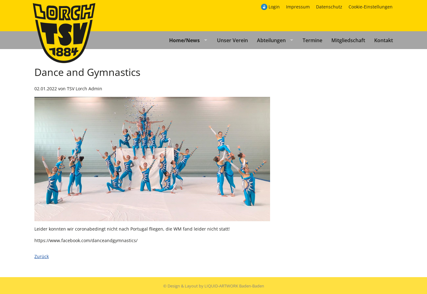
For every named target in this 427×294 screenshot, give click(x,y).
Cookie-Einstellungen (371, 7)
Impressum (298, 7)
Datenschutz (329, 7)
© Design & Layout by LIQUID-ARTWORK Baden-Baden (213, 286)
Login (274, 7)
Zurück (41, 256)
